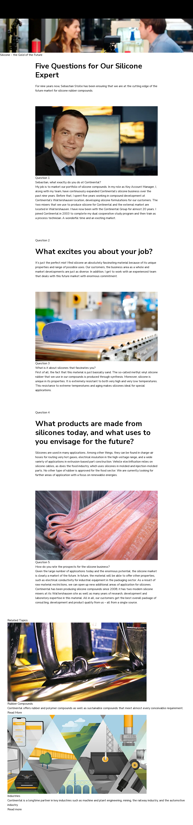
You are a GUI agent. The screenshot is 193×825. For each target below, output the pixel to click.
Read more (14, 809)
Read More (14, 713)
